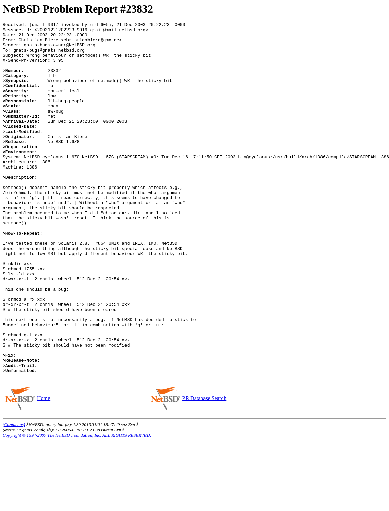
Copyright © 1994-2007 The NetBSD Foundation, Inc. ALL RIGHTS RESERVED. (77, 505)
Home (43, 468)
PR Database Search (204, 468)
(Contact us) (14, 494)
